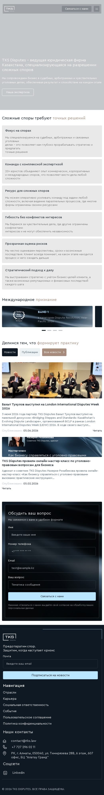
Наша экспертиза (18, 92)
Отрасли (9, 692)
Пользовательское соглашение (27, 717)
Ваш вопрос (16, 577)
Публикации (30, 352)
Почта (7, 656)
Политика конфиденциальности (27, 723)
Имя (10, 527)
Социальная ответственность (26, 705)
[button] (44, 330)
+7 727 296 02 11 (19, 747)
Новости (10, 352)
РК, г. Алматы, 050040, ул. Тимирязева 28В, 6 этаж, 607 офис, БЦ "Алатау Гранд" (48, 755)
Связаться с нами (76, 8)
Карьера (9, 698)
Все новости (54, 352)
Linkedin (14, 773)
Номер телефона (19, 544)
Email (11, 560)
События (9, 711)
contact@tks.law (19, 741)
